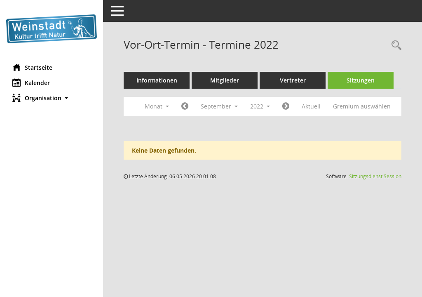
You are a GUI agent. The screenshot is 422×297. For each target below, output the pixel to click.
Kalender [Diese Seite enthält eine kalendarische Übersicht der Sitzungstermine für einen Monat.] (31, 82)
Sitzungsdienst (375, 176)
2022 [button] (260, 106)
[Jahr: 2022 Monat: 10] (285, 106)
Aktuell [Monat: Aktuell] (311, 106)
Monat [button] (157, 106)
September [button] (219, 106)
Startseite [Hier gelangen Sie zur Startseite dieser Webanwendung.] (32, 67)
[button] (51, 98)
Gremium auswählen (362, 106)
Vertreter (293, 80)
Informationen (156, 80)
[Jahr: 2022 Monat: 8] (185, 106)
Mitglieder (224, 80)
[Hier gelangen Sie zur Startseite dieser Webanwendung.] (51, 28)
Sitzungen (361, 80)
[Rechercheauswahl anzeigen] (394, 45)
